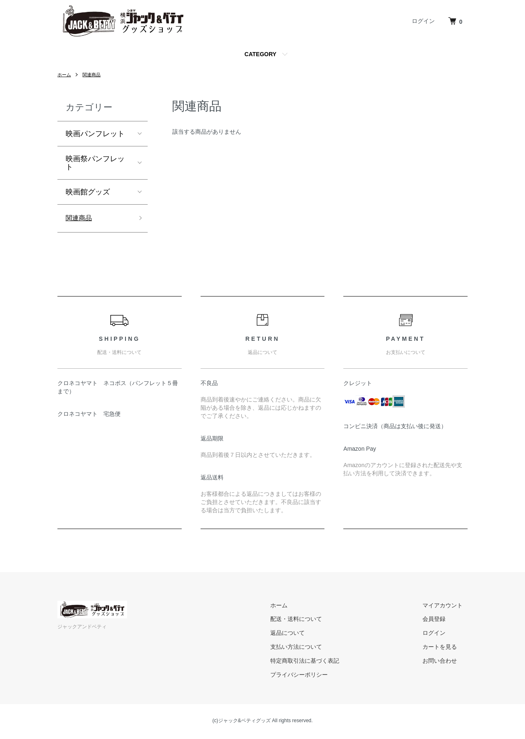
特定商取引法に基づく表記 (319, 662)
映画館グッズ (88, 192)
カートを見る (444, 648)
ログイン (423, 21)
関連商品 (93, 75)
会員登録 (438, 620)
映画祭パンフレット (95, 163)
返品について (302, 634)
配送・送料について (310, 620)
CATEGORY (260, 54)
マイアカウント (447, 607)
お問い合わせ (444, 662)
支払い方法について (310, 648)
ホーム (64, 75)
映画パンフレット (95, 134)
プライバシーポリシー (313, 676)
